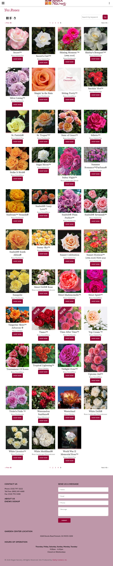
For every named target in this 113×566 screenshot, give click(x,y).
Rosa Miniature (43, 414)
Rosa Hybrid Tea (69, 454)
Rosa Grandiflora (43, 209)
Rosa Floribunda (69, 55)
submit (64, 520)
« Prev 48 (8, 23)
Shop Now (17, 59)
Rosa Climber (17, 328)
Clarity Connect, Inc (59, 560)
